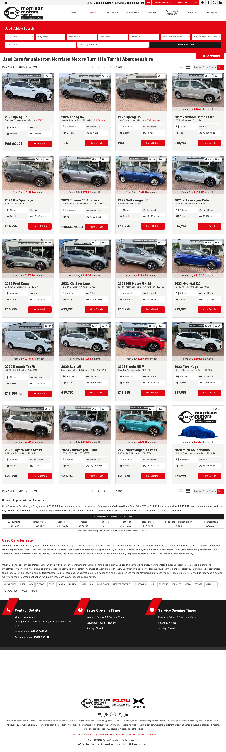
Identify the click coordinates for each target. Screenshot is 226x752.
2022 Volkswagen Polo (135, 200)
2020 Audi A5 (71, 366)
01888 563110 (134, 2)
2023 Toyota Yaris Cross (23, 450)
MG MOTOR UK (140, 584)
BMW (30, 584)
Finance (152, 13)
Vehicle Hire (132, 13)
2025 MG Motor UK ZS (134, 283)
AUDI (22, 584)
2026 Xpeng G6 (16, 117)
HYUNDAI (72, 584)
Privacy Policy (77, 734)
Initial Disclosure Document (112, 734)
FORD (51, 584)
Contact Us (211, 13)
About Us (192, 13)
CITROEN (41, 584)
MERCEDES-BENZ (121, 584)
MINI (153, 584)
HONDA (61, 584)
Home (73, 13)
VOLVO (24, 591)
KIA (92, 584)
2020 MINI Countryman (192, 450)
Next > (119, 67)
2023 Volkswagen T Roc (79, 450)
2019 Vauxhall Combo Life (194, 117)
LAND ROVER (103, 584)
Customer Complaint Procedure (141, 734)
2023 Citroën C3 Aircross (80, 200)
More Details (40, 144)
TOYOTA (198, 584)
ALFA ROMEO (10, 584)
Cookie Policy (91, 734)
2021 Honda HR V (131, 366)
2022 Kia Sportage (19, 200)
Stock (93, 13)
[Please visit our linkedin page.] (220, 2)
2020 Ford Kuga (17, 283)
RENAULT (176, 584)
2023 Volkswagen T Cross (137, 450)
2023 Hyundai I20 (187, 283)
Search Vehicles (185, 44)
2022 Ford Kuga (186, 366)
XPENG (34, 591)
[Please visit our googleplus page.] (202, 2)
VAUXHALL (211, 584)
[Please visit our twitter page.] (214, 2)
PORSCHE (163, 584)
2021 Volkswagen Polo (191, 200)
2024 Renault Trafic (20, 366)
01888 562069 (103, 2)
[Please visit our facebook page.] (208, 2)
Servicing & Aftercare (172, 12)
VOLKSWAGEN (11, 591)
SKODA (187, 584)
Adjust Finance (212, 56)
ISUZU (84, 584)
